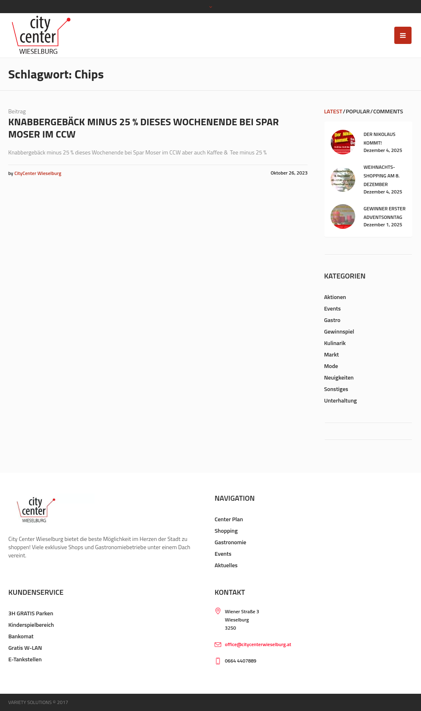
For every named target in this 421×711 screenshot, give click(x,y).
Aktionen (335, 296)
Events (332, 308)
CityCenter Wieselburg (37, 173)
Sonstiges (336, 388)
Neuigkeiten (339, 377)
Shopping (226, 530)
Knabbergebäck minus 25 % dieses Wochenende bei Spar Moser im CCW (143, 127)
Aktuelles (226, 565)
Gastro (332, 319)
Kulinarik (335, 342)
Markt (331, 354)
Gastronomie (230, 542)
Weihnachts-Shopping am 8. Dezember (381, 175)
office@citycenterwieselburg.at (258, 644)
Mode (331, 365)
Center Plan (229, 519)
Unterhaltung (340, 400)
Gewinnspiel (339, 331)
